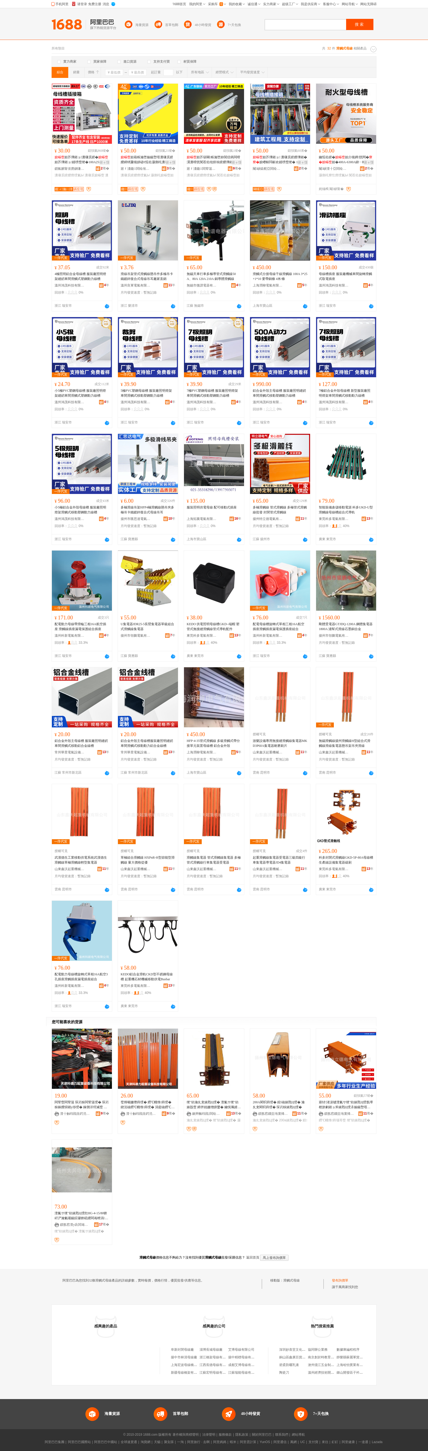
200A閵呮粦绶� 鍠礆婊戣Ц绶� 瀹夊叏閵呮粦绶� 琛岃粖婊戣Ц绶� (279, 1104)
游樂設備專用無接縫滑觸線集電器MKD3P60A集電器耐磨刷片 (280, 743)
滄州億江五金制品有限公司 (327, 1365)
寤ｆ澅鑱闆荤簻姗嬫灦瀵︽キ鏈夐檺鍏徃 (202, 169)
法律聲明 (208, 1435)
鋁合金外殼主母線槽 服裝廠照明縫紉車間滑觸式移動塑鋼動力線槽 (279, 393)
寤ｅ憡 (104, 162)
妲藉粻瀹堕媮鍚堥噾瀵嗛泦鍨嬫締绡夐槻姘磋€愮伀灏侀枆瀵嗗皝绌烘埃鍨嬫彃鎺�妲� (148, 160)
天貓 (157, 1442)
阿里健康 (348, 1442)
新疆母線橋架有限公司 (187, 1372)
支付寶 (313, 1442)
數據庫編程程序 (348, 1349)
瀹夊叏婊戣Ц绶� (199, 1120)
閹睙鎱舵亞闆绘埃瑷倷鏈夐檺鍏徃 (268, 169)
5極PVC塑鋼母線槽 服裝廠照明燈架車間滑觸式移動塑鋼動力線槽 (146, 393)
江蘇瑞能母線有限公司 (244, 1372)
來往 (325, 1442)
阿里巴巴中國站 (105, 1442)
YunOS (265, 1442)
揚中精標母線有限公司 (244, 1357)
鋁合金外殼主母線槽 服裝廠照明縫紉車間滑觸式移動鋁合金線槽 (81, 743)
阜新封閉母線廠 (182, 1349)
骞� (105, 168)
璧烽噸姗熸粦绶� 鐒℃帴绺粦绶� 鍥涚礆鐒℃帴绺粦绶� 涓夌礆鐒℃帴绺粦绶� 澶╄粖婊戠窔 (147, 1105)
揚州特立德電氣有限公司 (268, 519)
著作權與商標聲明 (186, 1435)
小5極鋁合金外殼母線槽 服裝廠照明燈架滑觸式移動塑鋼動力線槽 (80, 509)
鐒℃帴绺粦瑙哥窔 (332, 1120)
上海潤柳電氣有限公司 (268, 285)
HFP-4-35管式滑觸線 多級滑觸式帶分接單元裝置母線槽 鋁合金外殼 (213, 743)
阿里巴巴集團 (54, 1442)
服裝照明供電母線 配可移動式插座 (212, 507)
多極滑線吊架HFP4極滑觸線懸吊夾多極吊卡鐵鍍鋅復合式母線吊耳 (147, 509)
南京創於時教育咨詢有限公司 (329, 1357)
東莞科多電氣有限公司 (334, 519)
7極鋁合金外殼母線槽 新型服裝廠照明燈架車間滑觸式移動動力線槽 (344, 393)
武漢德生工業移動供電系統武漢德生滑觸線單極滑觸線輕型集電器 (81, 860)
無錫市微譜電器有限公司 (202, 285)
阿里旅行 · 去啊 (198, 1442)
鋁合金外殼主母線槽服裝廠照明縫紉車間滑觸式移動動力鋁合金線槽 (147, 743)
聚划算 (169, 1442)
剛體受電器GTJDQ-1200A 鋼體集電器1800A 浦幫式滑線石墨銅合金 (346, 626)
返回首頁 (252, 1257)
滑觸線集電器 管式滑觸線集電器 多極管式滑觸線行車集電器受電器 (214, 860)
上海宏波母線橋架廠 (185, 1365)
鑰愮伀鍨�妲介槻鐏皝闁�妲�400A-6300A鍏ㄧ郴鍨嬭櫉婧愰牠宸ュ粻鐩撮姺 (345, 160)
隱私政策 (241, 1435)
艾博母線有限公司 (241, 1349)
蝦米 (233, 1442)
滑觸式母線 (291, 1280)
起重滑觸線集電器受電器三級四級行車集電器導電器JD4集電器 (279, 860)
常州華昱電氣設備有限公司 (70, 752)
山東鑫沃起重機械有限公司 (268, 752)
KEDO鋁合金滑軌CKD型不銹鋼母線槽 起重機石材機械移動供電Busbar (147, 976)
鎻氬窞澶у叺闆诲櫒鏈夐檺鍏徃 (75, 1225)
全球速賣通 (129, 1442)
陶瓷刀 (284, 1372)
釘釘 (335, 1442)
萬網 (293, 1442)
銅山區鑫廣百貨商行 (294, 1357)
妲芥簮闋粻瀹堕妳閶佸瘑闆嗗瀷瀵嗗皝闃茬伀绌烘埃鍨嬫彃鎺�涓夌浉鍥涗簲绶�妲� (213, 160)
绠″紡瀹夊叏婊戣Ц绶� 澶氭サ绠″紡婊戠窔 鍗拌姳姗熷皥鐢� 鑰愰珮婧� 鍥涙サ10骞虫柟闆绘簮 (214, 1105)
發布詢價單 (340, 1280)
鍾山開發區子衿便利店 (353, 1372)
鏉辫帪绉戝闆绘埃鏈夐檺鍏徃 (207, 1114)
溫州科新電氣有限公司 (70, 635)
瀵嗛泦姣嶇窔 (94, 175)
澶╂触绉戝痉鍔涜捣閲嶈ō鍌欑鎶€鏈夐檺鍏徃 (75, 1114)
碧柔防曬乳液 (289, 1365)
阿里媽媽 (219, 1442)
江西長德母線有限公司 (216, 1365)
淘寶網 (145, 1442)
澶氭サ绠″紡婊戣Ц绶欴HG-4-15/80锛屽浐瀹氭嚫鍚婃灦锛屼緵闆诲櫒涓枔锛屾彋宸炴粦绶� (81, 1216)
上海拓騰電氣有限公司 (202, 519)
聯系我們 (281, 1435)
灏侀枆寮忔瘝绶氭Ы (333, 175)
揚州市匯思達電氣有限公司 (136, 519)
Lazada (377, 1442)
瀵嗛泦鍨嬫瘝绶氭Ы (69, 175)
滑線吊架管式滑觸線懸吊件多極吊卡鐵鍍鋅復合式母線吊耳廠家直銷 (147, 276)
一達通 (363, 1442)
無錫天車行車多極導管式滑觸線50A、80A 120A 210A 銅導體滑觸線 (211, 276)
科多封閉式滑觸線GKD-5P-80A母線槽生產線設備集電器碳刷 (346, 860)
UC (302, 1442)
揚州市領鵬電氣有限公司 (136, 635)
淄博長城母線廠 (211, 1349)
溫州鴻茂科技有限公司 (70, 285)
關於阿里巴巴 (262, 1435)
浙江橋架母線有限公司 (216, 1357)
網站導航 (298, 1435)
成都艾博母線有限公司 (244, 1365)
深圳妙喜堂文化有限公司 (297, 1349)
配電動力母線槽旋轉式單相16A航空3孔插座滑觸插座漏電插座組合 (81, 976)
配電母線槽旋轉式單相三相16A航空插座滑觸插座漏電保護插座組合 (278, 626)
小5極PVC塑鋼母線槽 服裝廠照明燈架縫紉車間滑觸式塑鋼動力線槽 (80, 393)
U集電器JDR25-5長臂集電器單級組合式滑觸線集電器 (147, 626)
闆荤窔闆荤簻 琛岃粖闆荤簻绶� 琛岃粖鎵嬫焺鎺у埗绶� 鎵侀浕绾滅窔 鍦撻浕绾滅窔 (82, 1105)
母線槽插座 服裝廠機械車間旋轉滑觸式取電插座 (345, 276)
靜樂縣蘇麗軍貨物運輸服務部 (358, 1357)
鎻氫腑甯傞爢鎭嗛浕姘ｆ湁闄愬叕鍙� (70, 169)
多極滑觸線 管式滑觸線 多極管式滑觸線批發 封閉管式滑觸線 (280, 509)
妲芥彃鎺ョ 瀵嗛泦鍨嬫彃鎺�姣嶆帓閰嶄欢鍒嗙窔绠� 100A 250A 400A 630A (280, 160)
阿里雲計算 (248, 1442)
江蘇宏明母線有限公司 (216, 1372)
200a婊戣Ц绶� (290, 1120)
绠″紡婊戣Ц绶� (224, 1120)
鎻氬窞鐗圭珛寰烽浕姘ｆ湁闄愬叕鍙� (273, 1114)
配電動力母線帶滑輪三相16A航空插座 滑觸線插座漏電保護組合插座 (80, 626)
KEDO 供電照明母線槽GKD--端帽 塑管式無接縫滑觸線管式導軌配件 (213, 626)
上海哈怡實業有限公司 (353, 1365)
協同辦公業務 (318, 1349)
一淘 (180, 1442)
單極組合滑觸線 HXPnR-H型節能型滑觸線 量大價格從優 (148, 860)
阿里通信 (280, 1442)
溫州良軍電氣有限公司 (136, 285)
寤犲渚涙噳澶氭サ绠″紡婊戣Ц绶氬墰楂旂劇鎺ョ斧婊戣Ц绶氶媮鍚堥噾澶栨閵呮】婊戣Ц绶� (346, 1105)
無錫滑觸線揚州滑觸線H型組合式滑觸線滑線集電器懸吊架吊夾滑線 (344, 743)
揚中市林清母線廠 (184, 1357)
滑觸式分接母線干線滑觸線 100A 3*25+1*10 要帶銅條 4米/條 (280, 276)
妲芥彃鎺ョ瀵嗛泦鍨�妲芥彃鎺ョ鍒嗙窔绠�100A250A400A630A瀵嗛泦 (81, 160)
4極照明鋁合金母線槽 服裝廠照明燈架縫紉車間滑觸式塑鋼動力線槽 (80, 276)
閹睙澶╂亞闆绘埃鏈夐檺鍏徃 (334, 169)
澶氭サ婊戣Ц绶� (91, 1231)
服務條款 (225, 1435)
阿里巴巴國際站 (79, 1442)
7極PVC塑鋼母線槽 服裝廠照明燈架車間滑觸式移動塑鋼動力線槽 (212, 393)
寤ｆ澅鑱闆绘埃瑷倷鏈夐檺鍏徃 (136, 169)
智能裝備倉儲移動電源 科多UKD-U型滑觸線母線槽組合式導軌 (346, 509)
